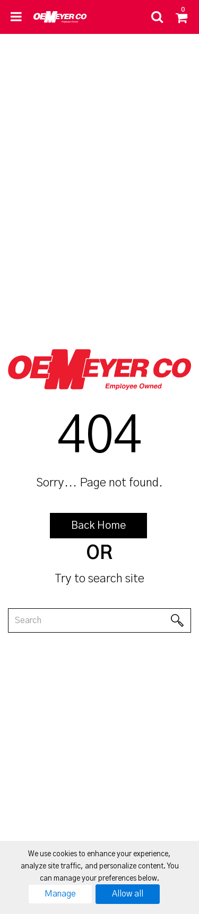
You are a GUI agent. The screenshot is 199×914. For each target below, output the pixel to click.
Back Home (98, 525)
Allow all (127, 894)
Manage (60, 894)
